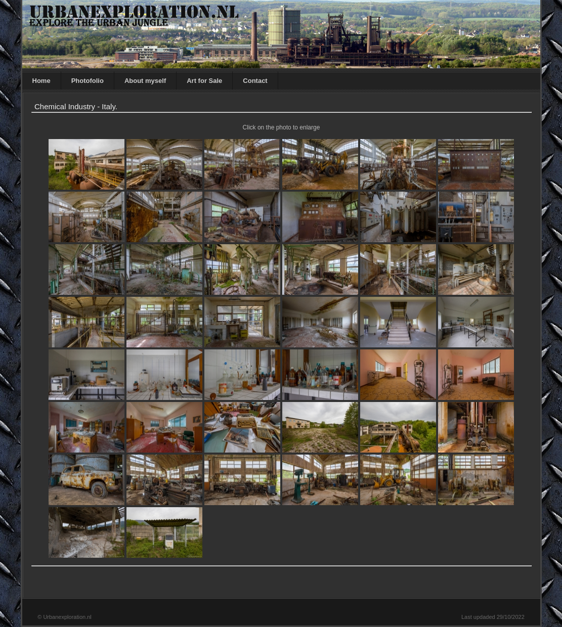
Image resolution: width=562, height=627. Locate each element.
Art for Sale (204, 80)
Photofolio (87, 80)
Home (41, 80)
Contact (255, 80)
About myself (145, 80)
